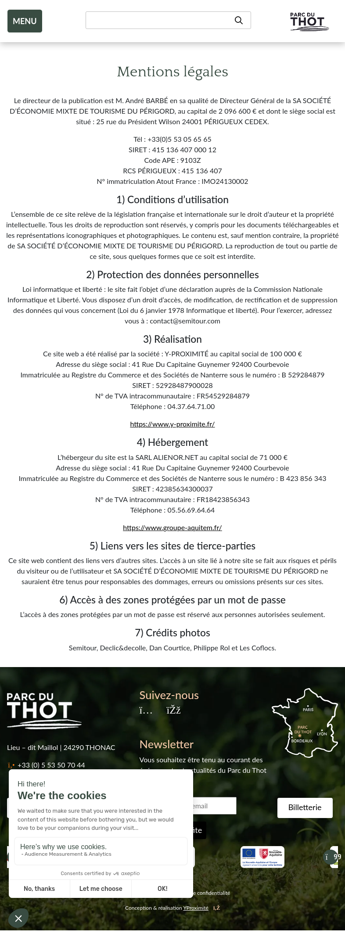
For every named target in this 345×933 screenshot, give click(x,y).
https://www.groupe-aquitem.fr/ (172, 527)
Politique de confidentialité (199, 893)
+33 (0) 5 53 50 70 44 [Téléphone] (51, 765)
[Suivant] (330, 857)
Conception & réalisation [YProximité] (172, 907)
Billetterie (305, 807)
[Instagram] (146, 711)
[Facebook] (173, 711)
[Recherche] (168, 20)
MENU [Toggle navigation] (25, 21)
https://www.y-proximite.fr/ (172, 424)
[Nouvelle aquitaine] (262, 857)
